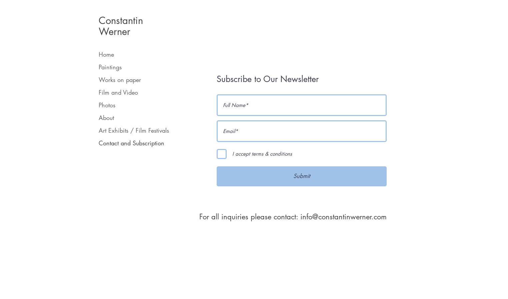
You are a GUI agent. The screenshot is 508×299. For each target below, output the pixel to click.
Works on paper (120, 80)
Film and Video (118, 92)
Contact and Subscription (131, 143)
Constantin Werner (121, 26)
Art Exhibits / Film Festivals (134, 130)
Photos (107, 105)
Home (106, 54)
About (106, 118)
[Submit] (302, 176)
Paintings (110, 67)
